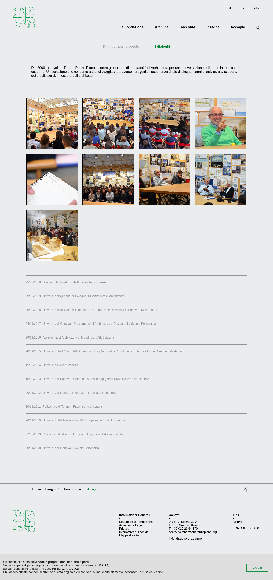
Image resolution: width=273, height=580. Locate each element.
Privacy (124, 528)
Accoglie (238, 27)
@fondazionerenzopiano (185, 538)
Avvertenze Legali (131, 525)
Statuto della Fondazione (136, 521)
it (230, 8)
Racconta (187, 27)
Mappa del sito (129, 535)
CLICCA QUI (104, 565)
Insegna (212, 27)
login (242, 8)
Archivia (161, 27)
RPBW (237, 521)
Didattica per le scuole (121, 46)
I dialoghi (162, 46)
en (232, 8)
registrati (255, 8)
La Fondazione (132, 27)
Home (36, 489)
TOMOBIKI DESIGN (246, 528)
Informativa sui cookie (133, 532)
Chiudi (257, 567)
